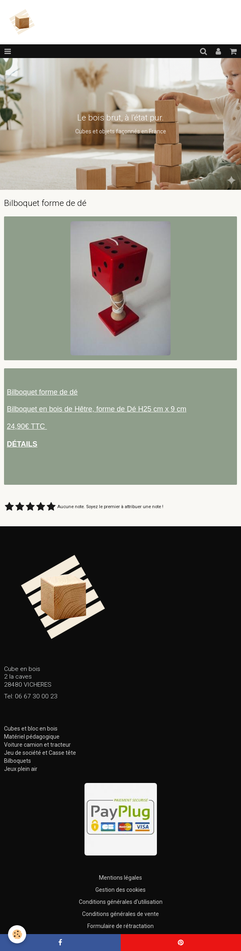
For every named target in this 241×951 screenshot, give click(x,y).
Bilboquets (17, 761)
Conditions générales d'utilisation (121, 902)
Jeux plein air (20, 769)
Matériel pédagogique (32, 736)
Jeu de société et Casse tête (40, 753)
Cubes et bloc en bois (31, 728)
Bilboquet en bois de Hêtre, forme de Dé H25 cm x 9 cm (96, 409)
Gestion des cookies (120, 890)
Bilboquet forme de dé (42, 392)
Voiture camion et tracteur (37, 744)
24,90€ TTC (27, 426)
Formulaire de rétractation (120, 926)
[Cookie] (17, 934)
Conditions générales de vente (120, 914)
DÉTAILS (22, 444)
